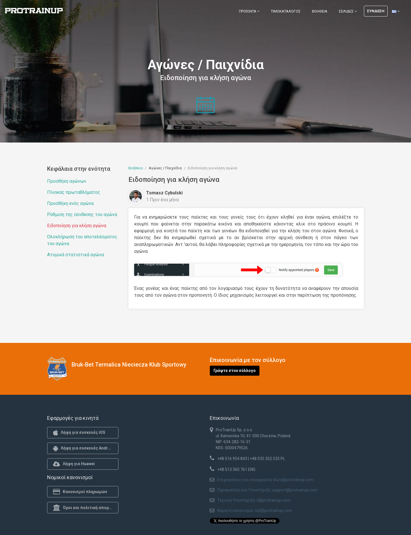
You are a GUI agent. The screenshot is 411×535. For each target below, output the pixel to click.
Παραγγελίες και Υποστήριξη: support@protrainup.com (267, 490)
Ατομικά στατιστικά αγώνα (75, 254)
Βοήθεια (319, 11)
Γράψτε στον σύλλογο (234, 370)
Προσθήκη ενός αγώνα (70, 203)
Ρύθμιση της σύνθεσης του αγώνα (82, 214)
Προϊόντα (249, 11)
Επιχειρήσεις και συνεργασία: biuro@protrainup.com (265, 479)
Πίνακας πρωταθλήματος (73, 192)
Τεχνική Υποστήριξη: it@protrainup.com (253, 500)
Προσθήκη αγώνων (66, 181)
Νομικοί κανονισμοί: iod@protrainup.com (254, 510)
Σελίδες (348, 11)
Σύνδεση (375, 11)
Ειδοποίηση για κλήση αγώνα (76, 225)
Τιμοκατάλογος (286, 11)
